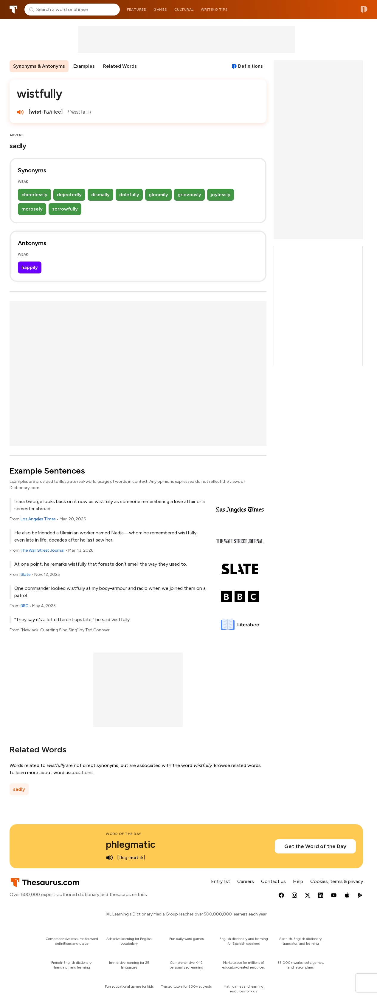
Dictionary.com (364, 9)
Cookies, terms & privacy (336, 881)
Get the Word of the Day (315, 846)
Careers (245, 881)
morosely (32, 209)
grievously (189, 194)
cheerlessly (34, 194)
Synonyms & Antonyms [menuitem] (39, 66)
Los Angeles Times (38, 519)
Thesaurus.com (13, 9)
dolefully (129, 194)
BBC (24, 605)
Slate (25, 574)
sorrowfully (65, 209)
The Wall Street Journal (42, 550)
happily (29, 267)
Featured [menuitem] (136, 9)
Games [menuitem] (160, 9)
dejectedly (69, 194)
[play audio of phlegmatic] (109, 857)
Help (298, 881)
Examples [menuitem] (84, 66)
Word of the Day (123, 834)
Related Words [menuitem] (120, 66)
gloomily (158, 194)
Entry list (220, 881)
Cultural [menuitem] (184, 9)
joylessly (220, 194)
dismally (100, 194)
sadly (19, 789)
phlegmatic (130, 844)
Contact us (273, 881)
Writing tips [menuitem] (214, 9)
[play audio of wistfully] (20, 112)
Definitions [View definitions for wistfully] (250, 66)
